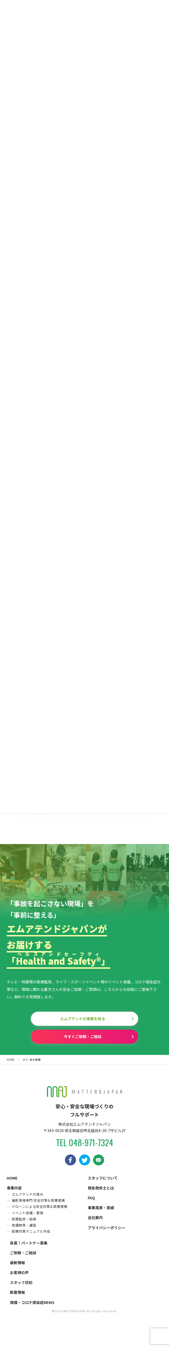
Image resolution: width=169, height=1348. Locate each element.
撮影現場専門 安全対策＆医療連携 (38, 1200)
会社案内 (95, 1217)
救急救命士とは (101, 1188)
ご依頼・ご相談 (23, 1252)
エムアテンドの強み (27, 1194)
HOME (12, 1178)
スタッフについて (103, 1178)
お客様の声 (19, 1272)
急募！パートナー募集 (28, 1242)
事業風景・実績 (101, 1207)
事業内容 (14, 1188)
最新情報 (17, 1262)
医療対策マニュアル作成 (31, 1231)
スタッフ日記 (21, 1282)
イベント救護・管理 (27, 1212)
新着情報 (17, 1292)
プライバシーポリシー (106, 1227)
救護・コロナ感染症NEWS (32, 1302)
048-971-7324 (91, 1142)
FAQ (91, 1197)
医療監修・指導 (24, 1218)
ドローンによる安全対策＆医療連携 (39, 1206)
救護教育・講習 (24, 1225)
